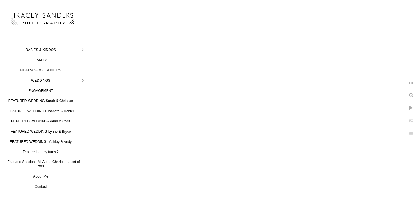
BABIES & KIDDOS (41, 50)
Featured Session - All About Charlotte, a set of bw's (43, 164)
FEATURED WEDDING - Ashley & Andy (41, 142)
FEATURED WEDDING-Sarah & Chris (40, 121)
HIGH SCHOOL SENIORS (40, 70)
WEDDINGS (40, 80)
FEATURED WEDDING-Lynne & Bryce (41, 132)
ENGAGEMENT (40, 91)
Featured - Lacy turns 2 (41, 152)
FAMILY (41, 60)
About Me (40, 176)
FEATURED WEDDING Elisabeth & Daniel (41, 111)
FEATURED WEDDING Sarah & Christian (40, 101)
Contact (41, 187)
